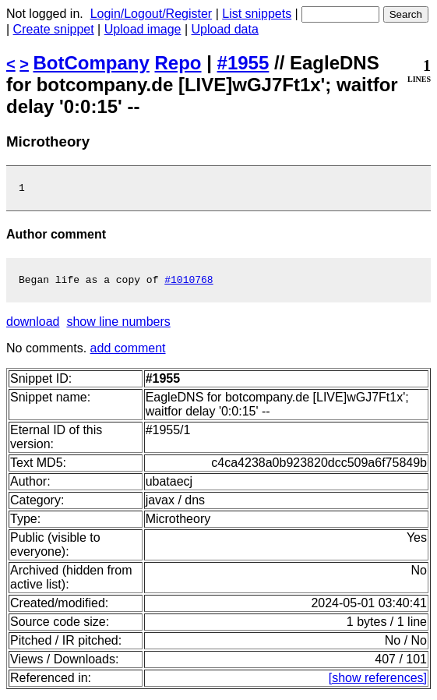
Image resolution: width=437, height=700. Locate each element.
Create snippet (53, 29)
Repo (178, 62)
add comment (128, 352)
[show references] (378, 682)
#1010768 (188, 284)
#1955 (243, 62)
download (33, 326)
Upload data (225, 29)
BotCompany (91, 62)
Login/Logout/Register (151, 13)
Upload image (142, 29)
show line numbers (118, 326)
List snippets (256, 13)
